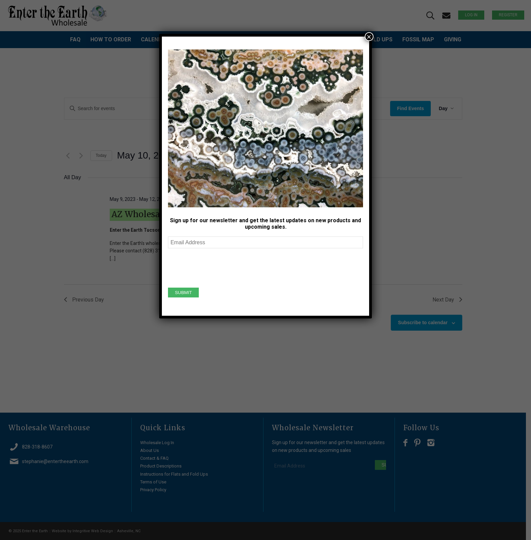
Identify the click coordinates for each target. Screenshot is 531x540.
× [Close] (369, 36)
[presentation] (219, 267)
